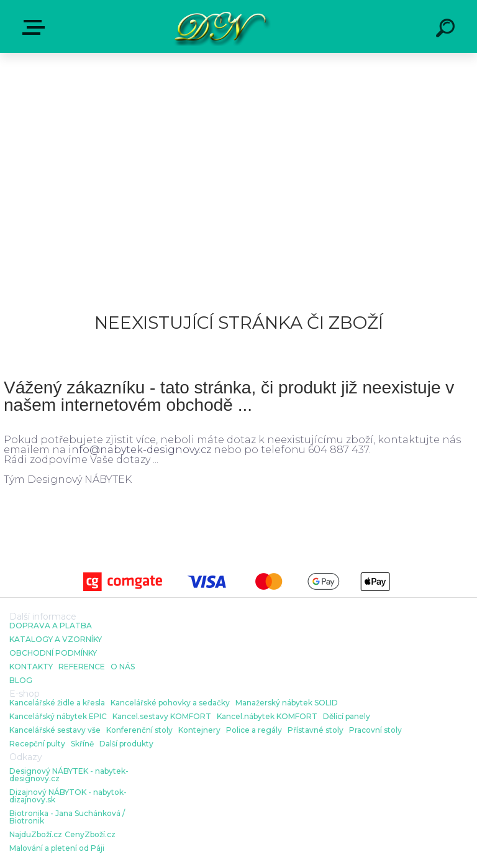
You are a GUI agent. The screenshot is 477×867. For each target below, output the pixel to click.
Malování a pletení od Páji (56, 848)
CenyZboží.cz (90, 834)
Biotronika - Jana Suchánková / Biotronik (67, 817)
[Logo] (220, 26)
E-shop (36, 27)
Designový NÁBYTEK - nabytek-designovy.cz (69, 775)
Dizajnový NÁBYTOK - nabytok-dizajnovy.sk (68, 796)
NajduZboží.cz (35, 834)
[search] (447, 30)
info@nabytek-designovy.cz (139, 450)
